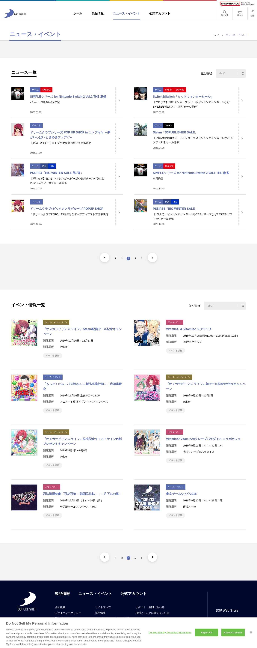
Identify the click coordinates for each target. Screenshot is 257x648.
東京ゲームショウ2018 (181, 499)
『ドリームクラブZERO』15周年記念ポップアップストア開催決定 (69, 214)
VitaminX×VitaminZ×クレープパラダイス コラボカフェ (203, 442)
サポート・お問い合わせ (149, 614)
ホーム (216, 35)
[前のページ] (97, 257)
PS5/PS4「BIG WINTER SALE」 (175, 208)
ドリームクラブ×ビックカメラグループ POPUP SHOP (66, 208)
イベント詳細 (55, 356)
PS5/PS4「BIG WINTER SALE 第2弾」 (56, 173)
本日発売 (158, 178)
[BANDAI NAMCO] (237, 4)
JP (252, 12)
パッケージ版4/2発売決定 (45, 102)
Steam (168, 125)
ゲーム (35, 89)
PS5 (52, 166)
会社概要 (60, 614)
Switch (168, 89)
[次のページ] (159, 257)
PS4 (44, 166)
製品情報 (62, 601)
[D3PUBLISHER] (14, 18)
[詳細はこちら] (119, 100)
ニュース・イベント (95, 601)
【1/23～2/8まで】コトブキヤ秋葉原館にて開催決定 (60, 142)
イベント (36, 125)
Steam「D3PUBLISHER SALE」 (175, 132)
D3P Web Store (227, 618)
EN (252, 17)
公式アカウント (133, 601)
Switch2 (46, 89)
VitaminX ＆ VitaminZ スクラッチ (189, 329)
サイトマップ (103, 614)
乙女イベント (174, 322)
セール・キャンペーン (56, 322)
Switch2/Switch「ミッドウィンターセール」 (183, 96)
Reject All (206, 634)
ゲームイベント (53, 379)
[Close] (251, 634)
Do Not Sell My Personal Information (170, 634)
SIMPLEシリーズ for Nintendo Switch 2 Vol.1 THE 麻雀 (68, 96)
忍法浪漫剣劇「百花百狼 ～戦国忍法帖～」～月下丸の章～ (82, 499)
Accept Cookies (233, 634)
